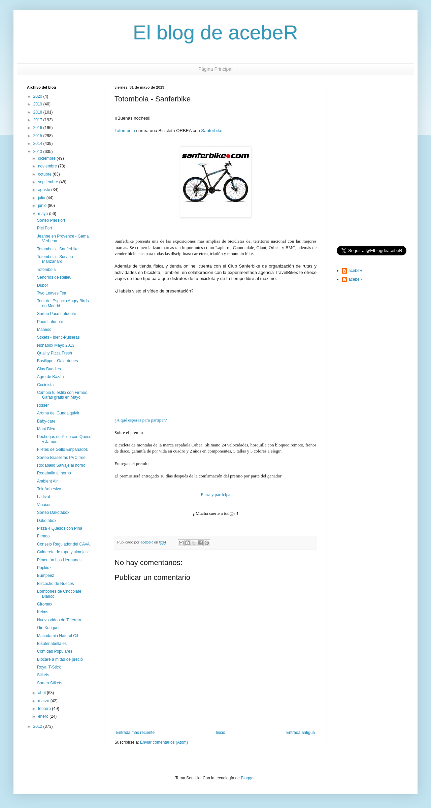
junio (43, 205)
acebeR (355, 270)
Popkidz (44, 567)
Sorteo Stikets (49, 683)
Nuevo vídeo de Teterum (59, 620)
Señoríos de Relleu (54, 277)
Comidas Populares (54, 651)
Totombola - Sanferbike (57, 249)
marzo (44, 700)
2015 (38, 135)
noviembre (48, 166)
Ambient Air (47, 481)
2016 (38, 127)
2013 (38, 151)
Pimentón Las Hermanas (59, 560)
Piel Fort (44, 228)
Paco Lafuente (50, 321)
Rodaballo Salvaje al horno (61, 465)
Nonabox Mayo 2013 (55, 345)
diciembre (47, 158)
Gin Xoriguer (48, 627)
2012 (38, 726)
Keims (42, 612)
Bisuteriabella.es (52, 643)
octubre (45, 174)
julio (42, 197)
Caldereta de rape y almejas (62, 552)
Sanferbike (211, 130)
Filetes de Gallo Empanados (62, 449)
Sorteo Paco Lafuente (56, 313)
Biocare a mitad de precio (60, 659)
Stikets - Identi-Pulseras (58, 337)
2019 (38, 104)
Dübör (42, 285)
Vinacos (44, 504)
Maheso (44, 329)
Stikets (43, 675)
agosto (44, 189)
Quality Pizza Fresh (54, 353)
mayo (43, 213)
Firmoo (43, 536)
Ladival (43, 496)
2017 (38, 120)
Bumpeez (45, 575)
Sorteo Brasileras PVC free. (62, 457)
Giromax (44, 604)
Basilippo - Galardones (57, 361)
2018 (38, 112)
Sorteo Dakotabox (53, 512)
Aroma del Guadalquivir (58, 413)
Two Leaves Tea (51, 293)
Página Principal (215, 69)
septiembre (48, 182)
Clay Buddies (49, 369)
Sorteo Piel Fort (51, 220)
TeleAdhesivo (49, 489)
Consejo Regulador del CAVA (63, 544)
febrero (45, 708)
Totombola (124, 130)
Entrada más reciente (135, 732)
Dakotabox (46, 520)
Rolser (43, 405)
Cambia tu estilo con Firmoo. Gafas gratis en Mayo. (63, 395)
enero (43, 716)
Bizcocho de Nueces (55, 583)
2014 (38, 143)
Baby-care (46, 421)
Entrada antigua (300, 732)
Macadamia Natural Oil (57, 635)
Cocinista (45, 384)
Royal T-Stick (49, 667)
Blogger (248, 778)
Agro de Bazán (50, 376)
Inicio (220, 732)
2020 (38, 96)
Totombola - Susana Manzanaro (55, 259)
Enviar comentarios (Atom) (164, 742)
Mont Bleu (46, 429)
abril (42, 692)
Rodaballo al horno (54, 473)
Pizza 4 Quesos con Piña (59, 528)
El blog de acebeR (215, 32)
